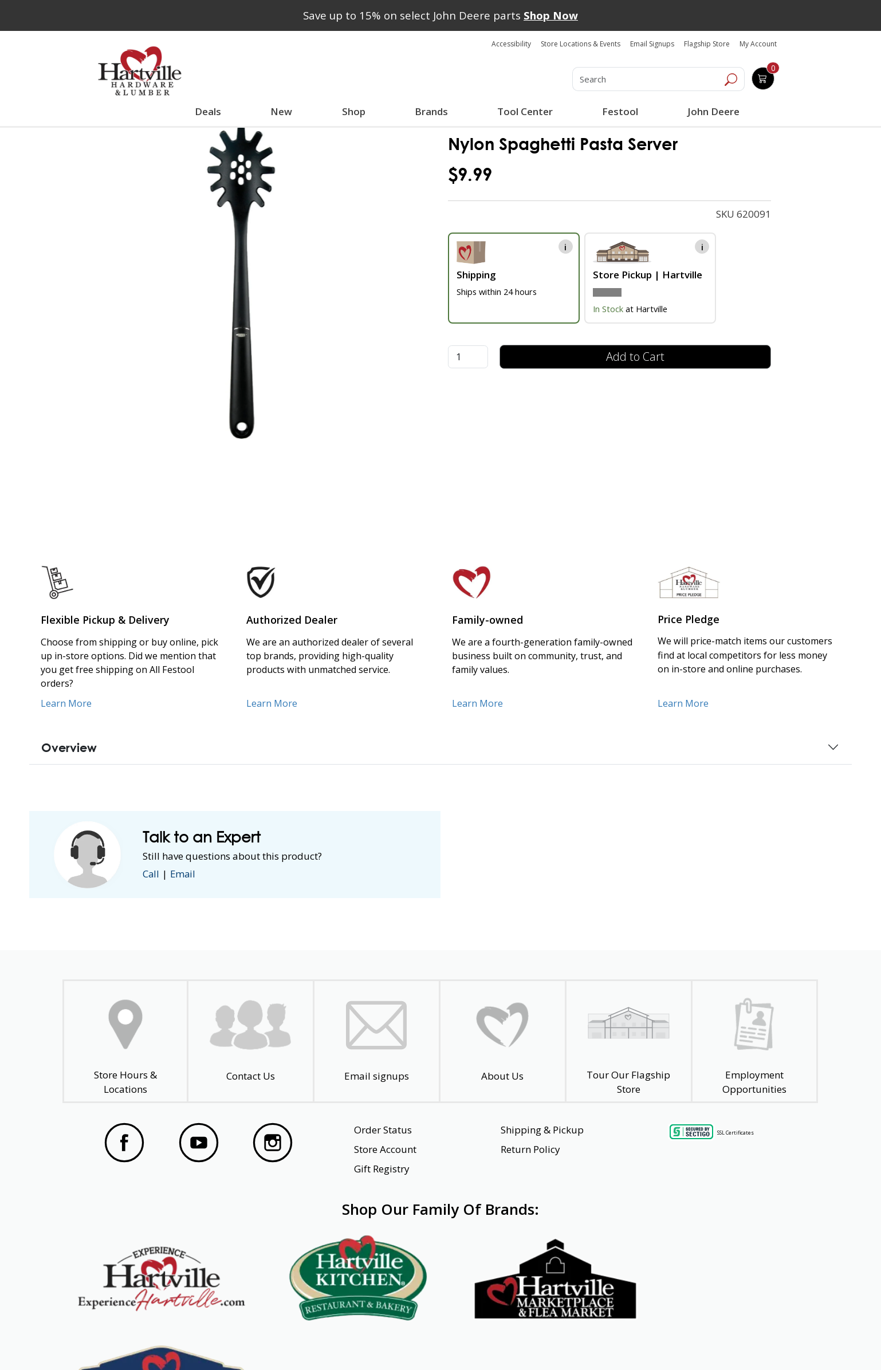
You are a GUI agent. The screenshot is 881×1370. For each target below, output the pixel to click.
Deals (210, 112)
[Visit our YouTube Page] (199, 1143)
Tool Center (525, 111)
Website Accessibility (141, 1340)
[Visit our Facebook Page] (124, 1143)
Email (184, 873)
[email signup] (376, 1041)
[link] (241, 281)
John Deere (713, 111)
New (281, 111)
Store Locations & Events (580, 44)
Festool (620, 111)
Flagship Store (707, 44)
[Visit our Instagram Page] (273, 1143)
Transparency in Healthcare (562, 1340)
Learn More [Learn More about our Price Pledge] (683, 703)
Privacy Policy (273, 1340)
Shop (355, 112)
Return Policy (530, 1149)
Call (151, 873)
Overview (69, 747)
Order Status (383, 1129)
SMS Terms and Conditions (729, 1340)
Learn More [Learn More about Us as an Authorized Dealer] (271, 703)
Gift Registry (382, 1168)
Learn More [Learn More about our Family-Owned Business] (477, 703)
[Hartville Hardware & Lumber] (140, 71)
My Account (758, 44)
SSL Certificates (735, 1132)
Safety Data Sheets (405, 1340)
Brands (430, 111)
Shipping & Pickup (542, 1129)
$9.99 (470, 174)
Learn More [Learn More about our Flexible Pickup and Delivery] (66, 703)
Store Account (385, 1149)
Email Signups (652, 44)
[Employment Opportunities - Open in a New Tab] (754, 1041)
